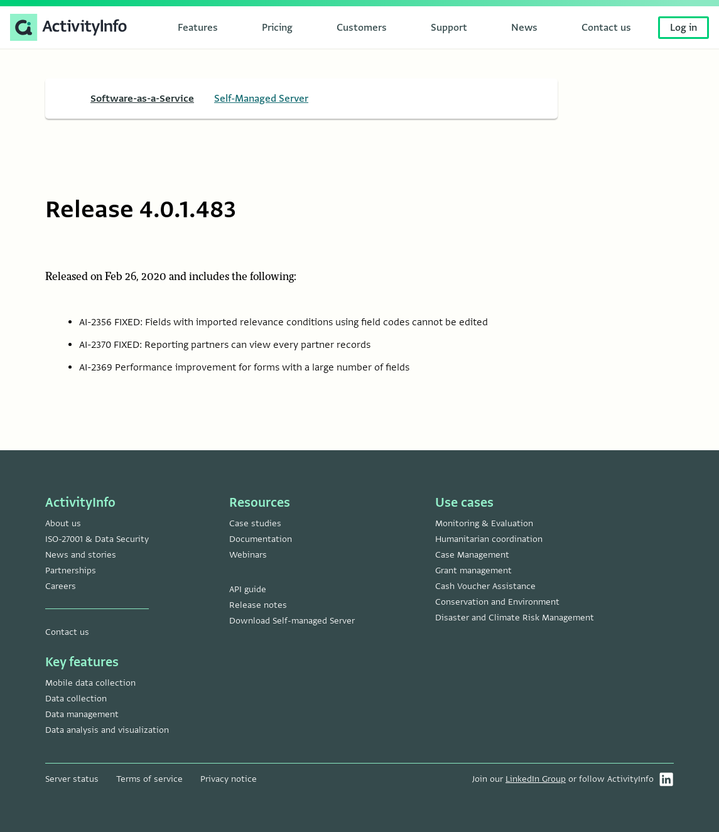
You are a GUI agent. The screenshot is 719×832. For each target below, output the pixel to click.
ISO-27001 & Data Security (97, 539)
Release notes (258, 605)
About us (63, 523)
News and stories (80, 555)
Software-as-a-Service (142, 98)
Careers (60, 586)
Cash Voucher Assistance (485, 586)
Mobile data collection (90, 683)
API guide (247, 589)
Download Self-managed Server (292, 621)
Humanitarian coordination (489, 539)
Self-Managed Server (261, 98)
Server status (72, 779)
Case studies (255, 523)
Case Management (472, 555)
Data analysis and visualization (107, 730)
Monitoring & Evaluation (484, 523)
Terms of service (149, 779)
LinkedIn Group (535, 779)
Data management (82, 714)
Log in (683, 27)
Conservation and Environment (497, 602)
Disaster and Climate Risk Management (514, 618)
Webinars (248, 555)
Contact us (67, 632)
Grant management (473, 570)
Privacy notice (228, 779)
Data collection (76, 699)
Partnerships (70, 570)
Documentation (260, 539)
